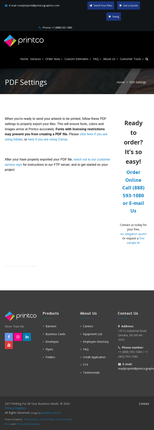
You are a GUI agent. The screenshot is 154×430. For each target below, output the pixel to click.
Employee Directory (96, 342)
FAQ (86, 349)
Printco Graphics (15, 408)
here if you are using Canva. (48, 139)
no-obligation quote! (133, 234)
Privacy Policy (31, 419)
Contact (144, 404)
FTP (85, 365)
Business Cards (55, 334)
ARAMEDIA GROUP (51, 413)
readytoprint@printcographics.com (38, 5)
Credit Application (94, 357)
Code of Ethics (47, 419)
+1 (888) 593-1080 (62, 27)
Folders (50, 357)
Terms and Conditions (28, 424)
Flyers (49, 349)
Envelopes (52, 342)
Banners (51, 326)
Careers (88, 326)
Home (121, 82)
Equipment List (92, 334)
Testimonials (91, 372)
